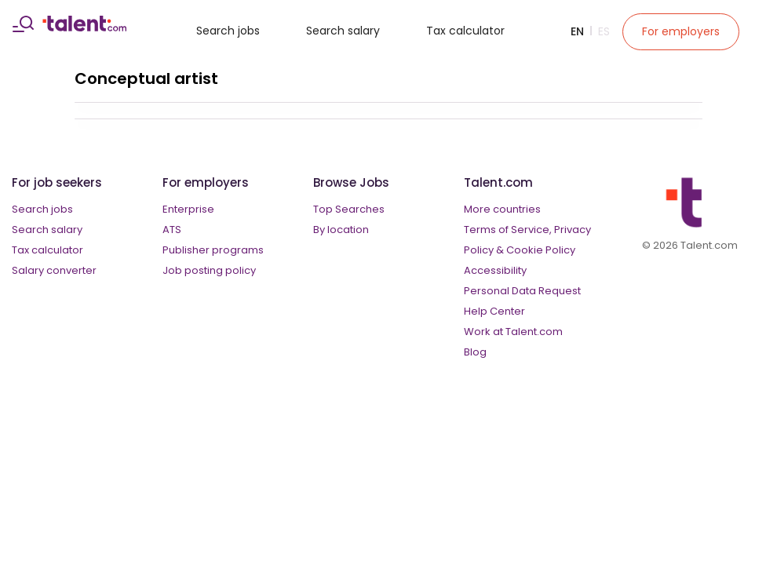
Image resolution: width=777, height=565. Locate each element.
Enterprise (188, 209)
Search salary (343, 30)
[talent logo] (84, 27)
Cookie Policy (540, 249)
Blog (475, 351)
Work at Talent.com (513, 331)
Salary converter (54, 270)
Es (604, 31)
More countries (502, 209)
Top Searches (349, 209)
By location (341, 229)
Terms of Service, (508, 229)
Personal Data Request (522, 290)
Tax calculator (465, 30)
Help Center (494, 311)
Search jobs (228, 30)
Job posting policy (209, 270)
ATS (171, 229)
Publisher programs (213, 249)
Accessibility (495, 270)
